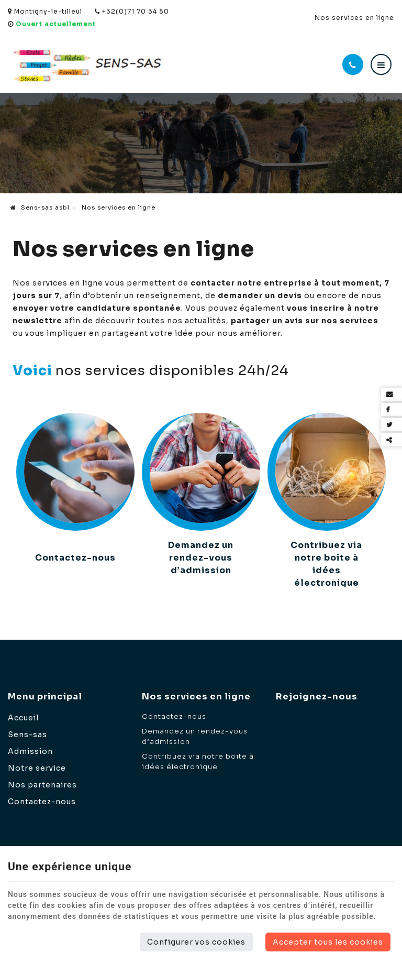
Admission (30, 751)
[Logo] (86, 64)
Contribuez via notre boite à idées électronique (326, 564)
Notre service (37, 768)
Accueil (23, 717)
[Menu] (381, 64)
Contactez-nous (75, 557)
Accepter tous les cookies (328, 942)
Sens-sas (27, 734)
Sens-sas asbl (40, 207)
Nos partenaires (42, 785)
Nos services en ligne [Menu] (196, 696)
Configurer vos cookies (196, 942)
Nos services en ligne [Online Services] (354, 17)
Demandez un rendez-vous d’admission (200, 558)
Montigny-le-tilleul (45, 11)
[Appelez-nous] (352, 64)
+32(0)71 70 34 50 (132, 11)
